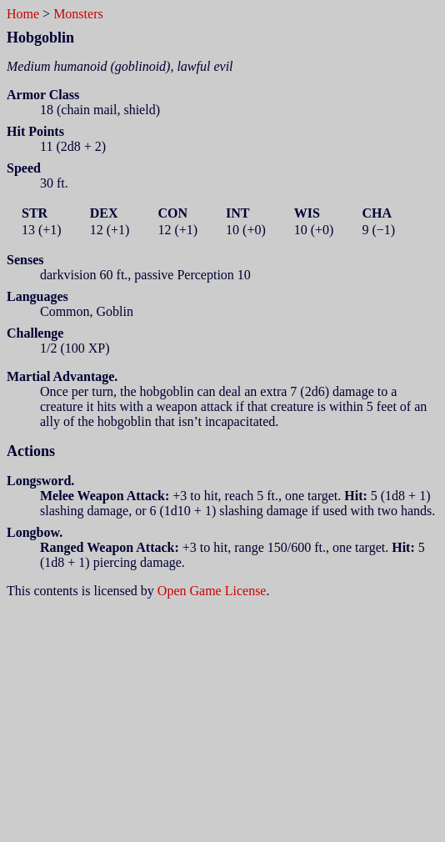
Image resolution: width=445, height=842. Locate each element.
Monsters (78, 14)
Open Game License (212, 591)
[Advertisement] (226, 715)
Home (23, 14)
